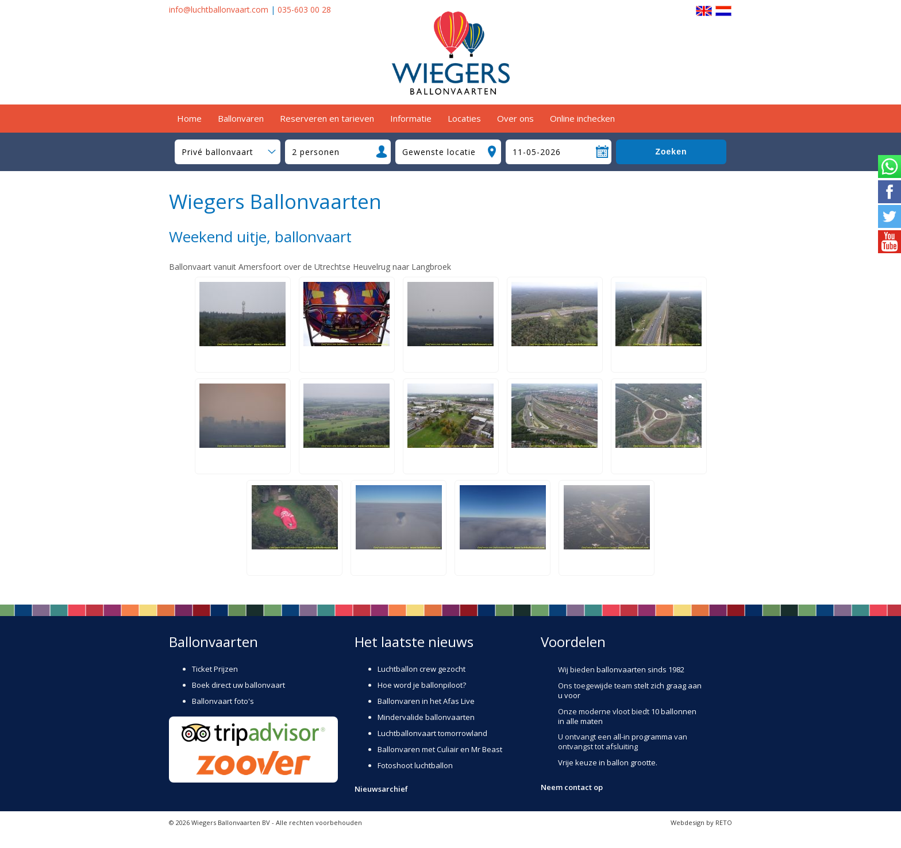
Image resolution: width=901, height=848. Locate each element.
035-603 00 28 (304, 9)
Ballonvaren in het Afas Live (426, 701)
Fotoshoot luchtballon (415, 765)
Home (189, 118)
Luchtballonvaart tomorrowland (432, 733)
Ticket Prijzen (215, 669)
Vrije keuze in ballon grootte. (607, 762)
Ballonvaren (241, 118)
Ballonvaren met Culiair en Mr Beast (440, 749)
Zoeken (671, 151)
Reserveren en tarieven (327, 118)
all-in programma (642, 736)
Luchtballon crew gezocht (421, 669)
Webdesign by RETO (701, 822)
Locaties (464, 118)
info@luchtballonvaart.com (218, 9)
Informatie (411, 118)
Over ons (515, 118)
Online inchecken (582, 118)
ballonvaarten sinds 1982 (640, 669)
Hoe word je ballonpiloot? (422, 685)
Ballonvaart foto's (223, 701)
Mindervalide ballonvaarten (426, 717)
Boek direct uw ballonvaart (238, 685)
